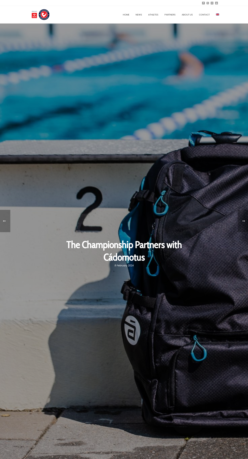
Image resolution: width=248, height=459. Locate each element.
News (139, 14)
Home (126, 14)
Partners (170, 14)
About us (187, 14)
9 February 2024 (124, 265)
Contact (204, 14)
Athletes (153, 14)
